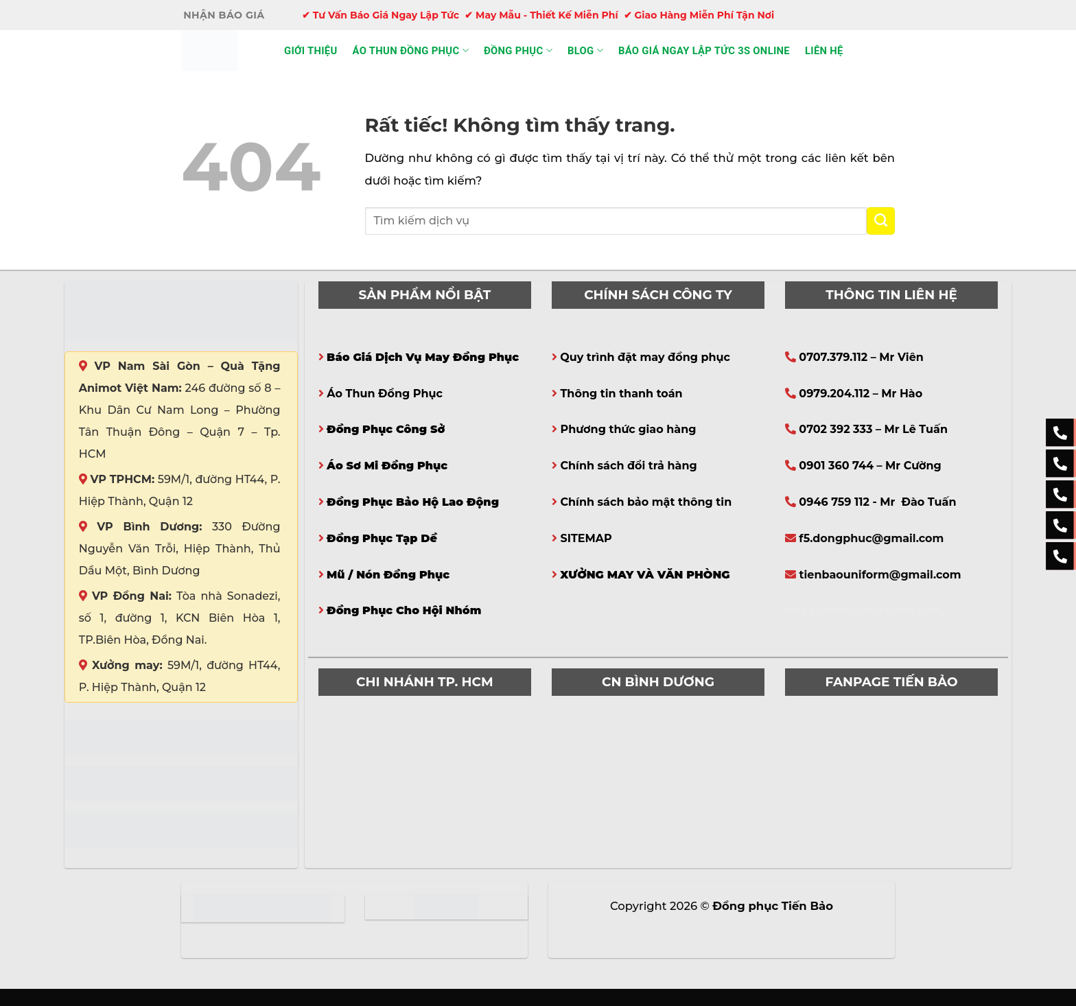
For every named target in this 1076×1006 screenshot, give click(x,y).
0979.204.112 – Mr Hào (860, 393)
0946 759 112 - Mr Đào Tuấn (877, 501)
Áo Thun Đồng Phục (385, 393)
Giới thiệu (311, 51)
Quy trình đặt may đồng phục (645, 357)
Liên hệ (824, 51)
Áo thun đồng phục (411, 50)
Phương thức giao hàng (628, 429)
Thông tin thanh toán (621, 393)
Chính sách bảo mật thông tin (646, 501)
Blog (585, 50)
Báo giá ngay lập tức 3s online (704, 51)
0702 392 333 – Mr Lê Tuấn (873, 429)
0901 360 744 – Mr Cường (870, 465)
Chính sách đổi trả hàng (628, 465)
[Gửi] (881, 221)
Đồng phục (518, 50)
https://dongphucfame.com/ (866, 610)
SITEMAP (585, 538)
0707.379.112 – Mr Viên (861, 357)
